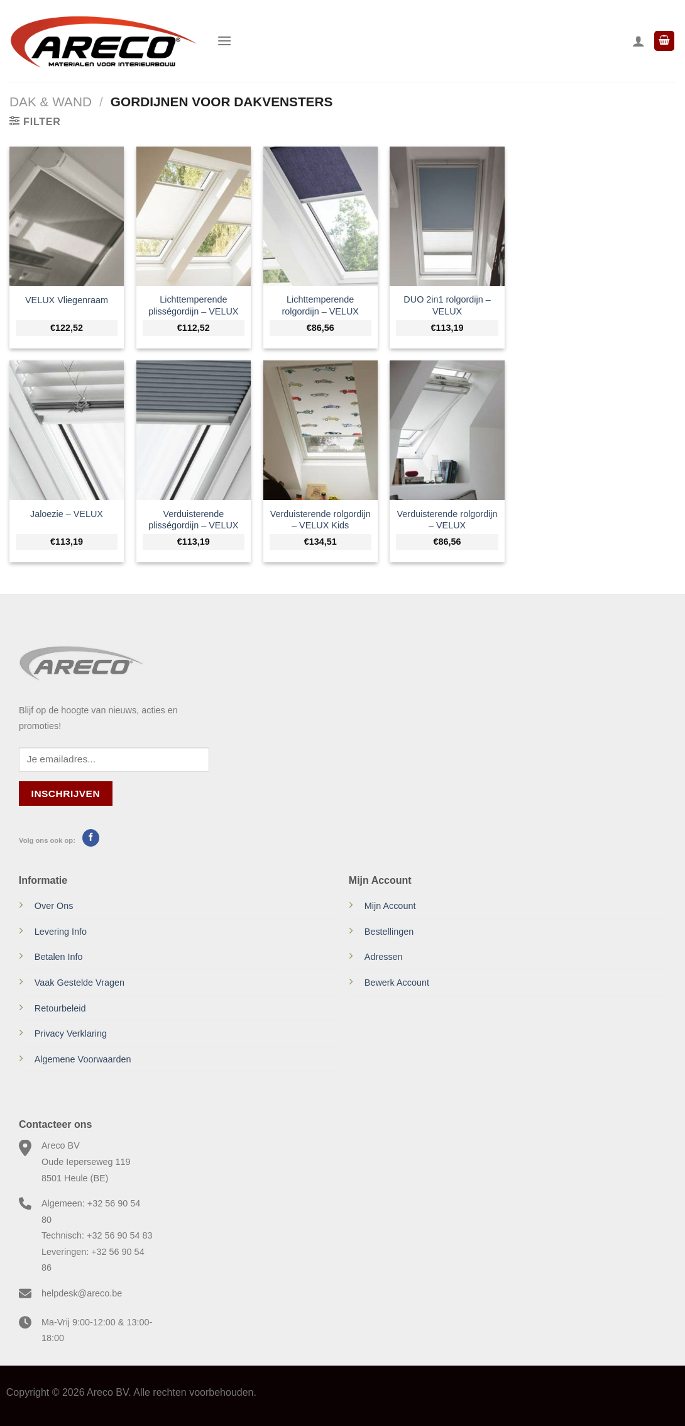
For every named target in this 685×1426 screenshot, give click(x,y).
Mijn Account (390, 906)
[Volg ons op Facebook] (90, 838)
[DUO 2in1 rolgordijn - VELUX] (447, 216)
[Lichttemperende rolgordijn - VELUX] (320, 216)
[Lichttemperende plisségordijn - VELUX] (193, 216)
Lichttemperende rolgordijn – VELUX (320, 305)
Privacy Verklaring (71, 1033)
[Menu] (224, 40)
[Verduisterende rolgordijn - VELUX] (447, 429)
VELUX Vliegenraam (66, 300)
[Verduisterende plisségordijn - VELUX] (193, 429)
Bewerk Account (396, 983)
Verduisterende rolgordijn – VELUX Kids (320, 520)
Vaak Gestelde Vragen (79, 983)
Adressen (383, 957)
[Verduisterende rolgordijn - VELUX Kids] (320, 429)
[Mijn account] (638, 41)
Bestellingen (389, 932)
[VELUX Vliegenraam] (66, 216)
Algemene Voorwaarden (83, 1059)
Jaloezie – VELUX (66, 514)
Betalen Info (59, 957)
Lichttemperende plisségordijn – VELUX (193, 305)
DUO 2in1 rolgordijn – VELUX (446, 305)
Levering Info (61, 932)
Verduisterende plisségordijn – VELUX (193, 520)
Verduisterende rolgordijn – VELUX (447, 520)
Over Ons (54, 906)
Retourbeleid (60, 1008)
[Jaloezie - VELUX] (66, 429)
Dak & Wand (50, 101)
